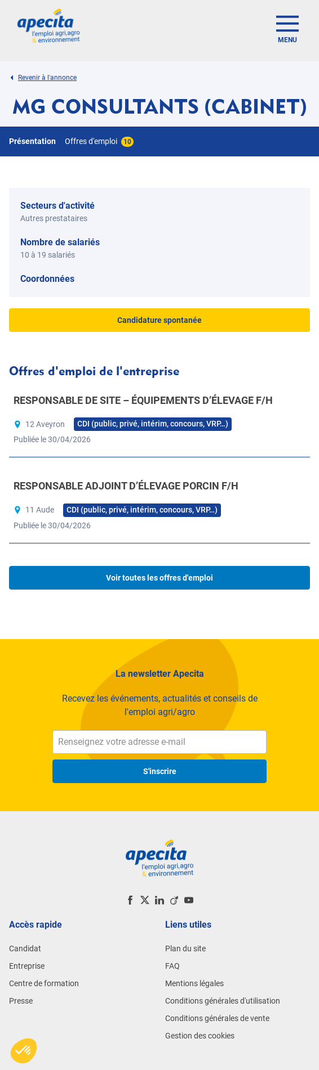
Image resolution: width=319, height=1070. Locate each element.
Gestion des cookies (199, 1035)
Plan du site (185, 948)
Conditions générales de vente (217, 1018)
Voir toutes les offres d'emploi (159, 577)
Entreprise (27, 965)
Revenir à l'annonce (43, 78)
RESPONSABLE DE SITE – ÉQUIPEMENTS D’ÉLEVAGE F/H (143, 400)
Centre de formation (44, 983)
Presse (21, 1000)
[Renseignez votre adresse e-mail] (159, 742)
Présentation (32, 141)
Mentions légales (194, 983)
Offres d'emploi (99, 141)
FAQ (172, 965)
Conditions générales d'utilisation (222, 1000)
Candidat (25, 948)
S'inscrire (159, 771)
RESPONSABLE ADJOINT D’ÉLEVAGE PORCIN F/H (126, 486)
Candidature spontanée (159, 320)
